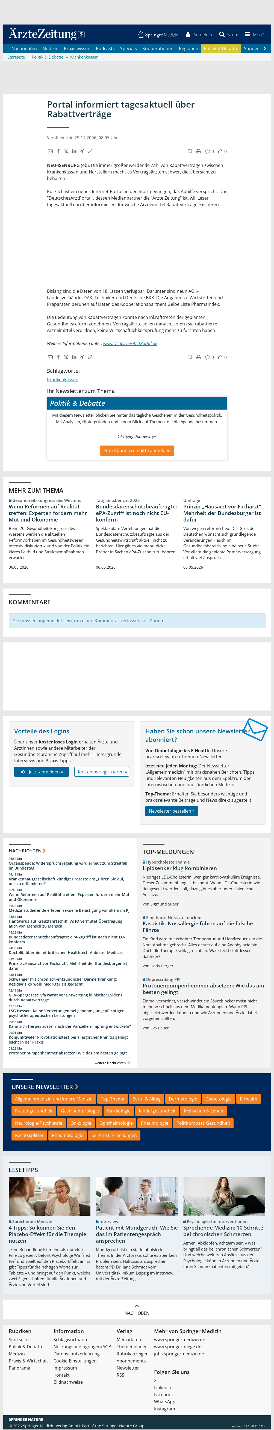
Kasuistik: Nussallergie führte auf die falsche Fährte (198, 927)
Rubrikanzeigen (133, 1354)
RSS (120, 1376)
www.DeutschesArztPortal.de (130, 344)
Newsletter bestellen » (172, 812)
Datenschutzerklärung (77, 1354)
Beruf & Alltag (146, 1099)
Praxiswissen (77, 49)
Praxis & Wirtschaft (28, 1361)
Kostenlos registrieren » (102, 772)
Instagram (164, 1409)
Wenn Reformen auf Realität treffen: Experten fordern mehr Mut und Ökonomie (48, 514)
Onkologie (80, 1124)
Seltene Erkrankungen (114, 1136)
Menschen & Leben (203, 1112)
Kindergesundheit (157, 1112)
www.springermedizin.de (179, 1340)
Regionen (188, 49)
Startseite (19, 1340)
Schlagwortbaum (71, 1340)
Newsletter (128, 1368)
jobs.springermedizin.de (179, 1354)
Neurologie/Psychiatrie (38, 1124)
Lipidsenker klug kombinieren (180, 868)
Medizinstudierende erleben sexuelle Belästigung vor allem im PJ (69, 910)
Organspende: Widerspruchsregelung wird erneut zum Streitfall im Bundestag (68, 866)
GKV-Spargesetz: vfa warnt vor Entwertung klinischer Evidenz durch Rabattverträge (65, 998)
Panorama (19, 1368)
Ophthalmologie (116, 1124)
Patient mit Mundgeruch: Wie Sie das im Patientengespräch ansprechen (137, 1235)
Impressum (65, 1368)
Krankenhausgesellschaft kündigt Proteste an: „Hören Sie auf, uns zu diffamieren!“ (66, 882)
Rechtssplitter (29, 1136)
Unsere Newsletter (42, 1087)
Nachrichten (24, 49)
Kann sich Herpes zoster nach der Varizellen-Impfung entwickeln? (70, 1027)
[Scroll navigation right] (265, 49)
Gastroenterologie (80, 1112)
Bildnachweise (68, 1383)
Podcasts (105, 49)
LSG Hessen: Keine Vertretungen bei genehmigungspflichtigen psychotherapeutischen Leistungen (67, 1014)
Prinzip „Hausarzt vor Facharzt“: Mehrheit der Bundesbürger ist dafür (223, 514)
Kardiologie (119, 1112)
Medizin (50, 49)
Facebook (164, 1395)
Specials (128, 49)
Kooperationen (157, 49)
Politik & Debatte (221, 49)
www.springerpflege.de (177, 1347)
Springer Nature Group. (124, 1426)
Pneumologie (154, 1124)
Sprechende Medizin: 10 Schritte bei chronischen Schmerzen (223, 1232)
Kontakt (62, 1376)
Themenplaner (132, 1347)
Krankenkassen (62, 380)
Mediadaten (129, 1340)
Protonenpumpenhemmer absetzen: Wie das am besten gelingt (68, 1053)
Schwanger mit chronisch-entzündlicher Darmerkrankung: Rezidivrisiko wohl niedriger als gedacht (63, 982)
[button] (253, 34)
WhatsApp (164, 1402)
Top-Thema (112, 1099)
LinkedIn (162, 1388)
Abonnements (131, 1361)
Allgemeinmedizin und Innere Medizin (54, 1099)
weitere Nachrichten (113, 1063)
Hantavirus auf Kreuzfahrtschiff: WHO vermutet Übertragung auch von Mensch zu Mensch (65, 924)
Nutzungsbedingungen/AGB (82, 1347)
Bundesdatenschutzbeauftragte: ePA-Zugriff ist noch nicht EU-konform (136, 514)
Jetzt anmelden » (41, 772)
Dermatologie (183, 1099)
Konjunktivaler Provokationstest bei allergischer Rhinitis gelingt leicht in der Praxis (68, 1040)
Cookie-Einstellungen (75, 1361)
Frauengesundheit (34, 1112)
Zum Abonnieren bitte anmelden (137, 451)
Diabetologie (218, 1099)
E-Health (248, 1099)
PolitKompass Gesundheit (203, 1124)
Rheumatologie (67, 1136)
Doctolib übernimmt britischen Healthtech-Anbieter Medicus (66, 953)
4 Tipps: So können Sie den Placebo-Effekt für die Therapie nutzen (47, 1235)
